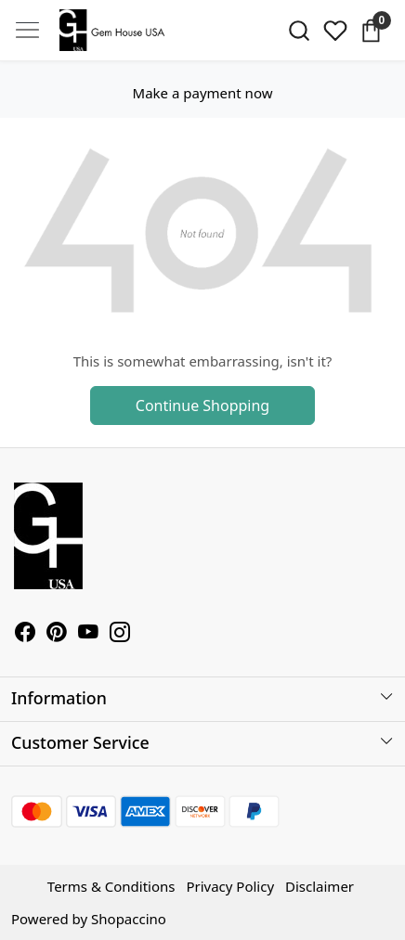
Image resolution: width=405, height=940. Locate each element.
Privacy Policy (230, 886)
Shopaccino (128, 918)
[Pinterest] (57, 634)
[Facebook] (25, 634)
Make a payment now (203, 93)
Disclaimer (319, 886)
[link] (299, 31)
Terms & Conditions (111, 886)
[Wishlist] (335, 31)
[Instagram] (120, 634)
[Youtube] (88, 634)
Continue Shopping (202, 405)
